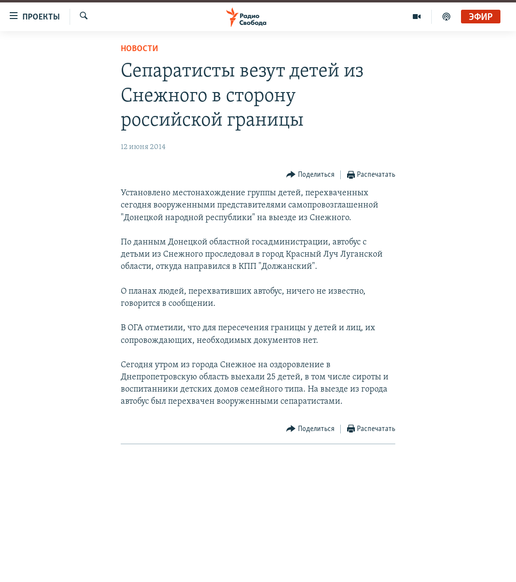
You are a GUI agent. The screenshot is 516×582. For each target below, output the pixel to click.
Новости (139, 49)
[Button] (310, 175)
